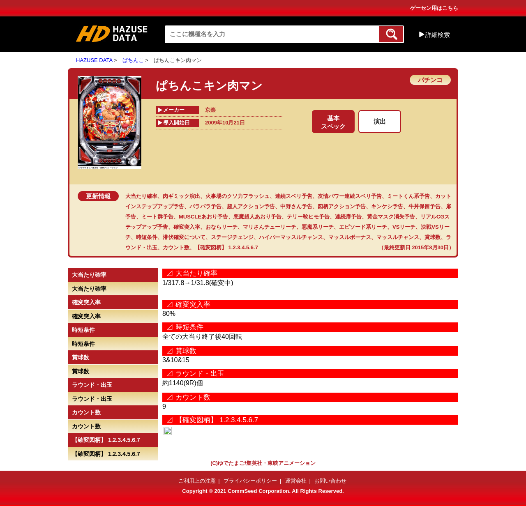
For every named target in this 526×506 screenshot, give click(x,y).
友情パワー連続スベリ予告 (350, 196)
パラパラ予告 (205, 206)
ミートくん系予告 (408, 196)
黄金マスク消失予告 (391, 217)
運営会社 (296, 481)
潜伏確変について (184, 237)
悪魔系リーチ (318, 227)
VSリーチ (403, 227)
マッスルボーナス (349, 237)
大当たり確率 (141, 196)
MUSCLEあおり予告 (203, 217)
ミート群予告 (157, 217)
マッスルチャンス (397, 237)
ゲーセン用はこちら (434, 8)
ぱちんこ (133, 60)
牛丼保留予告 (424, 206)
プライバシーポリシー (250, 481)
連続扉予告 (348, 217)
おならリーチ (221, 227)
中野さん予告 (296, 206)
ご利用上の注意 (197, 481)
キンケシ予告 (387, 206)
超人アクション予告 (251, 206)
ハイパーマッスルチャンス (291, 237)
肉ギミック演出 (181, 196)
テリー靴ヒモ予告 (308, 217)
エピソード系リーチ (363, 227)
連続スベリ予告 (293, 196)
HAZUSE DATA (94, 60)
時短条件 (146, 237)
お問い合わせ (330, 481)
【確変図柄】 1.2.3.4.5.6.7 (226, 247)
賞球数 (432, 237)
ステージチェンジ (232, 237)
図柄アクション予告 (342, 206)
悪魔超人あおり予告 (257, 217)
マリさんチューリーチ (269, 227)
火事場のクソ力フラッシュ (237, 196)
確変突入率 (186, 227)
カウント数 (176, 247)
